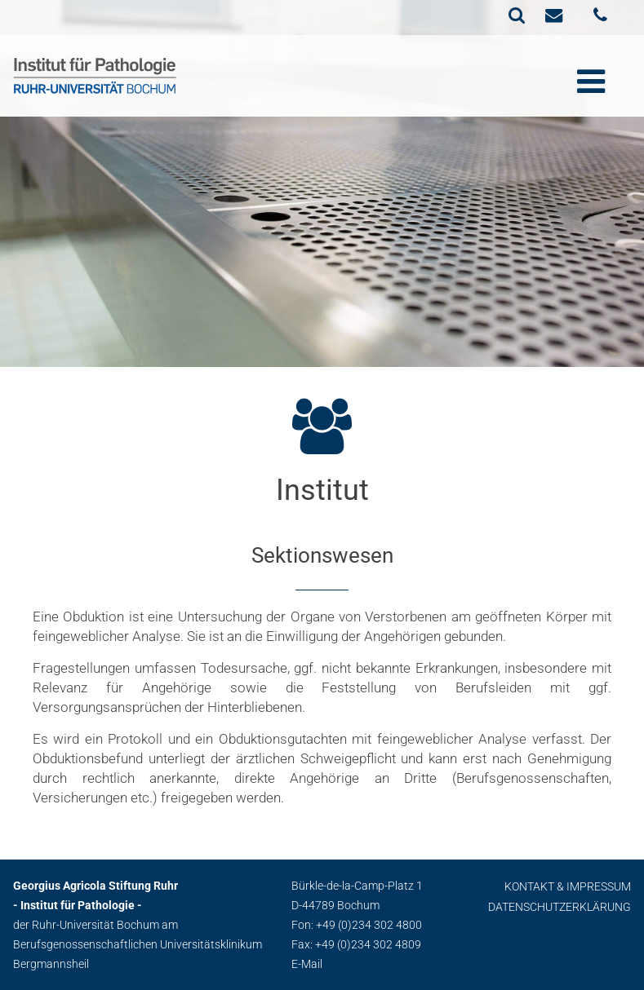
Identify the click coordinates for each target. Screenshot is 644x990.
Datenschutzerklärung (559, 906)
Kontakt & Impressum (567, 886)
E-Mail (306, 963)
